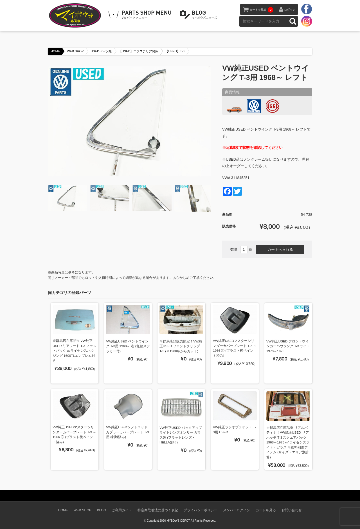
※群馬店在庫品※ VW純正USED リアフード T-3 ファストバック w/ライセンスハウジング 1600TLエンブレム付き (74, 350)
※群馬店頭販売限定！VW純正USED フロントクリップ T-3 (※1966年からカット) (180, 346)
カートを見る (261, 10)
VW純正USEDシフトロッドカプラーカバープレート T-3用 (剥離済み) (127, 432)
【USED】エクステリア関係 (138, 51)
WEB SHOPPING (140, 15)
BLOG (199, 15)
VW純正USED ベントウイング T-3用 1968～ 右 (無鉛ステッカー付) (128, 346)
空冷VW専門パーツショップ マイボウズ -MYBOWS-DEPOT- (76, 15)
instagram (306, 21)
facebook (306, 9)
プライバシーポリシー (200, 510)
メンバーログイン (236, 510)
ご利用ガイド (122, 510)
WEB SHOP (75, 51)
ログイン (289, 10)
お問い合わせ (292, 510)
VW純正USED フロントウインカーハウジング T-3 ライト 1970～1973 (288, 346)
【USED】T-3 (174, 51)
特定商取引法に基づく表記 (158, 510)
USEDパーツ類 (101, 51)
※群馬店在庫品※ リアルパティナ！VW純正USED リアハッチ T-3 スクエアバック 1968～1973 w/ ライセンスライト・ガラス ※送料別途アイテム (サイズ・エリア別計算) (288, 442)
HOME (55, 51)
